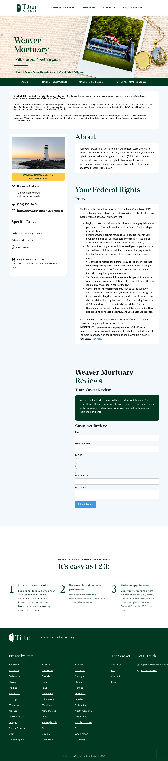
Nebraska (80, 705)
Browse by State (63, 7)
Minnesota (48, 699)
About (25, 81)
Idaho (45, 682)
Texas (78, 728)
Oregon (13, 722)
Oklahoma (81, 716)
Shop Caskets (133, 7)
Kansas (79, 687)
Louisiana (47, 693)
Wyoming (80, 739)
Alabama (14, 664)
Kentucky (14, 693)
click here (96, 338)
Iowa (44, 687)
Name (78, 432)
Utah (11, 733)
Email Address (82, 444)
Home (19, 72)
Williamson (79, 72)
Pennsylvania (49, 722)
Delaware (14, 676)
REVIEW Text (81, 487)
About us (116, 664)
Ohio (44, 716)
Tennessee (48, 728)
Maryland (80, 693)
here (14, 267)
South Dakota (17, 728)
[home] (26, 8)
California (47, 670)
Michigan (14, 699)
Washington (81, 733)
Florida (46, 676)
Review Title (81, 476)
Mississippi (81, 699)
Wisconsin (48, 739)
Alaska (46, 664)
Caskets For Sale (91, 81)
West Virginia (65, 72)
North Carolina (83, 710)
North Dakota (16, 716)
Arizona (79, 664)
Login (114, 682)
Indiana (13, 687)
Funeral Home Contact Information (38, 176)
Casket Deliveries (54, 81)
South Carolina (83, 722)
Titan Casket (76, 756)
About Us (88, 7)
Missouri (14, 705)
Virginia (46, 733)
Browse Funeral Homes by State (40, 72)
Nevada (13, 710)
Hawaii (13, 682)
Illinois (79, 682)
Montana (47, 705)
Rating (78, 455)
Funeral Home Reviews (131, 81)
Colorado (80, 670)
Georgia (79, 676)
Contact (115, 676)
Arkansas (14, 670)
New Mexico (49, 710)
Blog (113, 670)
